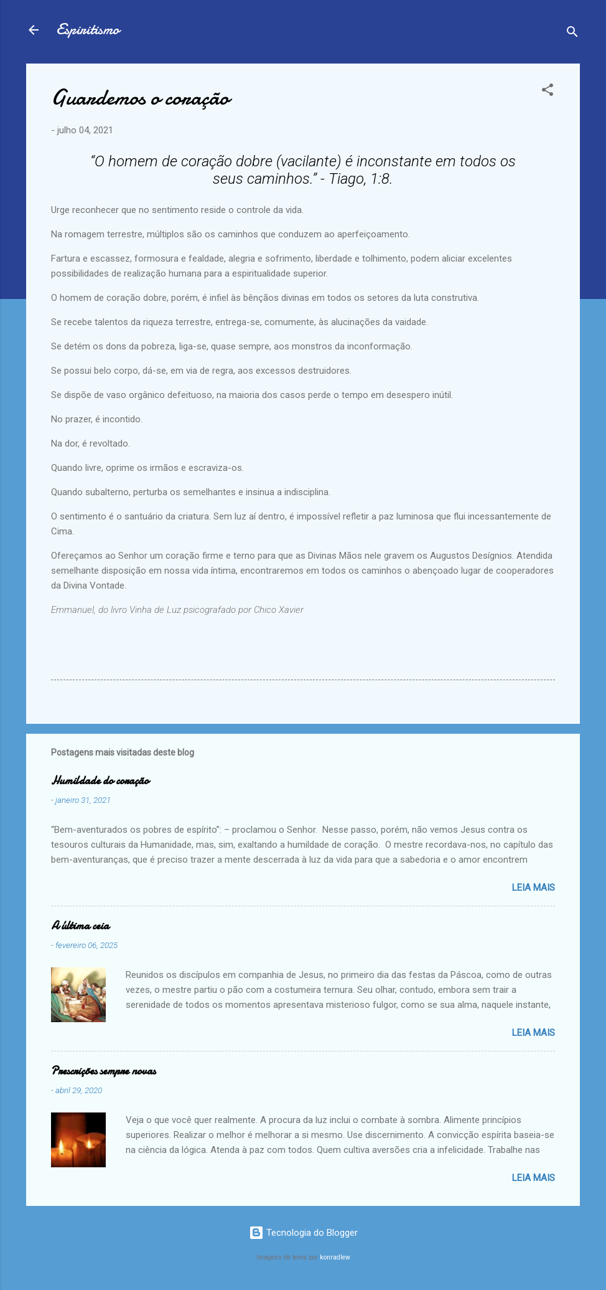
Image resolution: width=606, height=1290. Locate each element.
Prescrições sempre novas (103, 1071)
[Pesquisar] (572, 34)
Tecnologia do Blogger (303, 1232)
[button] (547, 92)
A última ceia (80, 926)
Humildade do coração (100, 781)
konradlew (335, 1257)
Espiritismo (87, 29)
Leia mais (533, 887)
